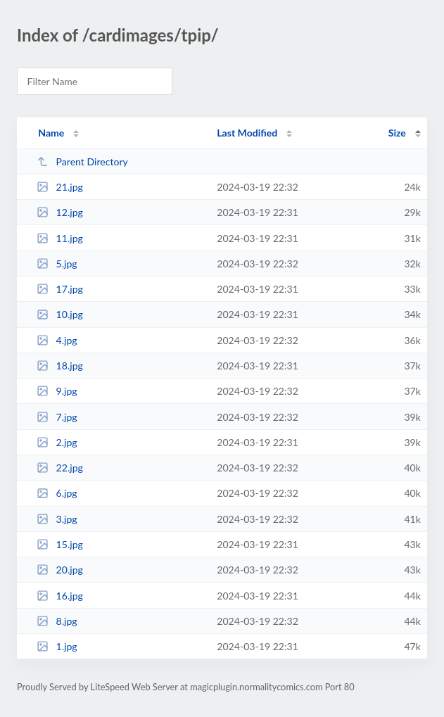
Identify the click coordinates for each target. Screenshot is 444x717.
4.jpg (57, 340)
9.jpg (57, 391)
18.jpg (60, 366)
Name (51, 133)
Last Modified (247, 133)
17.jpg (60, 289)
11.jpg (60, 238)
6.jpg (57, 493)
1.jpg (57, 646)
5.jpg (57, 263)
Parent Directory (82, 161)
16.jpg (60, 596)
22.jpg (60, 468)
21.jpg (60, 187)
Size (397, 133)
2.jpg (57, 442)
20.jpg (60, 570)
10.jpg (60, 314)
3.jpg (57, 519)
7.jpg (57, 417)
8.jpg (57, 621)
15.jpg (60, 544)
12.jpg (60, 212)
